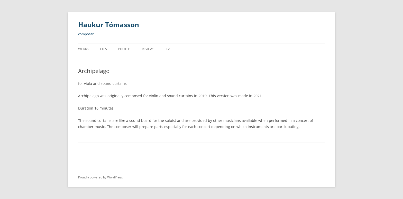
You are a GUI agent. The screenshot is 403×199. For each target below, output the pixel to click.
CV (168, 49)
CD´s (103, 49)
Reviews (148, 49)
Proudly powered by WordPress (100, 177)
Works (83, 49)
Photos (124, 49)
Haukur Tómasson (108, 24)
